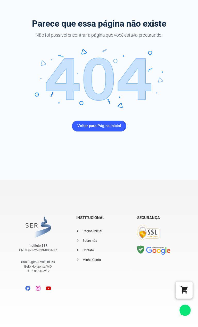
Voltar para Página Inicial (99, 125)
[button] (184, 290)
